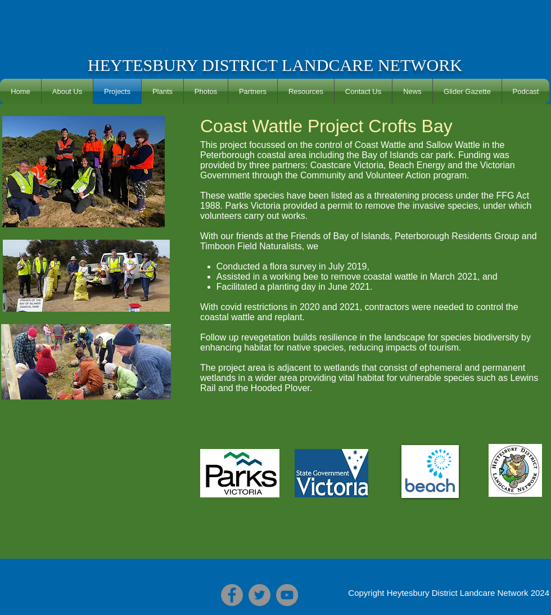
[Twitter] (259, 595)
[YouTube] (287, 595)
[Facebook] (232, 595)
